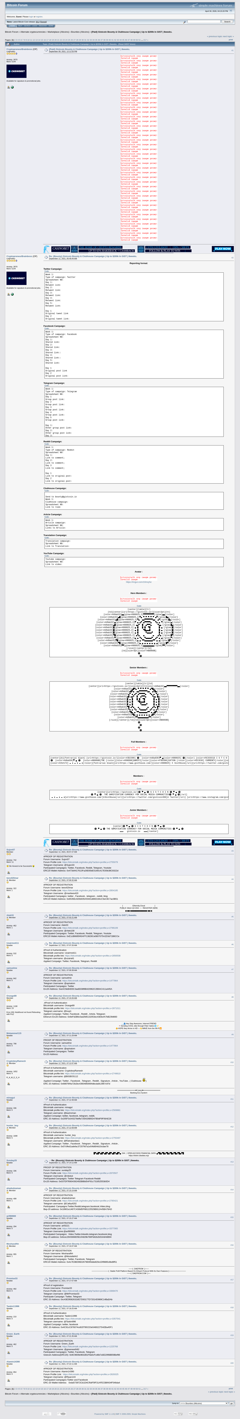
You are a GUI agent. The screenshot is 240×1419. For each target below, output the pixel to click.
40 (110, 40)
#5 (233, 917)
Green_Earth (13, 1334)
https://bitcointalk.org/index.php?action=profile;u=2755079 (90, 862)
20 (55, 40)
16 (45, 40)
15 (42, 40)
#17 (232, 1280)
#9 (233, 1034)
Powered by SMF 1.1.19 (104, 1414)
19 (53, 40)
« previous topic (214, 36)
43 (118, 40)
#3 (233, 851)
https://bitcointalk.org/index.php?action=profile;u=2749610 (92, 1073)
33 (91, 40)
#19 (232, 1335)
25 (69, 40)
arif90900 (11, 1216)
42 (115, 40)
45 (123, 40)
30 (83, 40)
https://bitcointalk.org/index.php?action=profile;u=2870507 (90, 1173)
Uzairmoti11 (12, 943)
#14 (232, 1190)
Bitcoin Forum (11, 32)
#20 (232, 1363)
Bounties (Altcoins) (80, 32)
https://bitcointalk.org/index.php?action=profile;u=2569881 (92, 1110)
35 (96, 40)
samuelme (11, 968)
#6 (233, 944)
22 (61, 40)
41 (112, 40)
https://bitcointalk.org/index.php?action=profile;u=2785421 (90, 1200)
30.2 (37, 22)
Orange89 (11, 996)
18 (50, 40)
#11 (232, 1099)
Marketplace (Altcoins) (58, 32)
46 (126, 40)
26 (72, 40)
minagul (10, 1097)
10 (28, 40)
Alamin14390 (13, 1361)
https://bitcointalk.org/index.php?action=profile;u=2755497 (92, 1138)
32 (88, 40)
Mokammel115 (13, 1033)
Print (231, 40)
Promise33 (12, 1278)
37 (101, 40)
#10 (232, 1062)
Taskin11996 (12, 1306)
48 (131, 40)
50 (137, 40)
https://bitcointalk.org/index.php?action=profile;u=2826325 (90, 1374)
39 (107, 40)
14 (39, 40)
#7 (233, 969)
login (31, 16)
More (51, 26)
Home (12, 26)
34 (93, 40)
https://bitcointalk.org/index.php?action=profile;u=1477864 (90, 980)
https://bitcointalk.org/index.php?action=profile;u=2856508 (92, 955)
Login (34, 26)
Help (20, 26)
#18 (232, 1307)
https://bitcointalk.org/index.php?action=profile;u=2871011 (92, 1008)
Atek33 (10, 915)
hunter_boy (12, 1125)
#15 (232, 1217)
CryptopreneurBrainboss (19, 49)
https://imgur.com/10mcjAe (139, 582)
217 (145, 40)
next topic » (228, 36)
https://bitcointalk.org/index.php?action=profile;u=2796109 (90, 928)
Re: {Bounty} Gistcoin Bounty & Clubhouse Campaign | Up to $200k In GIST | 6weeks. (93, 256)
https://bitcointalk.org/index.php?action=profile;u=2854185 (90, 890)
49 (134, 40)
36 (99, 40)
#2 (233, 258)
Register (43, 26)
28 (77, 40)
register (39, 16)
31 (85, 40)
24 (66, 40)
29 (80, 40)
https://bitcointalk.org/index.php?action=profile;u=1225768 (90, 1346)
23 (63, 40)
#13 (232, 1162)
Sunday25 (11, 1160)
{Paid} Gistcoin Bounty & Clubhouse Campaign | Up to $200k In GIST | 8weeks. (131, 32)
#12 (232, 1127)
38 (104, 40)
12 (34, 40)
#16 (232, 1245)
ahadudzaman (13, 1188)
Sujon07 (10, 849)
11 (31, 40)
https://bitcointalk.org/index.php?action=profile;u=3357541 (92, 1318)
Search (27, 26)
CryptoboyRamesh (16, 1061)
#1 (233, 50)
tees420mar (12, 878)
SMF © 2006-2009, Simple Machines (131, 1414)
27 (75, 40)
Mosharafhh (12, 1244)
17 (47, 40)
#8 (233, 997)
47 (129, 40)
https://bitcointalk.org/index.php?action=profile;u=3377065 (90, 1228)
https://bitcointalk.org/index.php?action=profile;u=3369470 (90, 1291)
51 (139, 40)
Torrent (43, 22)
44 (121, 40)
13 (37, 40)
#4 (233, 879)
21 (58, 40)
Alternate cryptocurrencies (33, 32)
